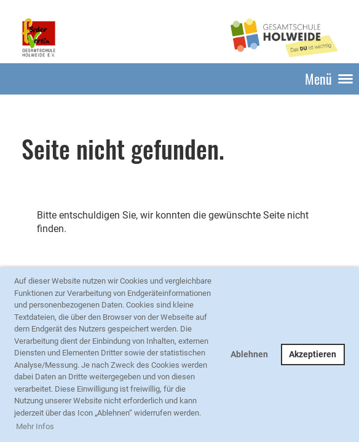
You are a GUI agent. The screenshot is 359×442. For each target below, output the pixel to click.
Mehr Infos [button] (35, 426)
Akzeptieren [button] (312, 354)
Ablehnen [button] (249, 354)
